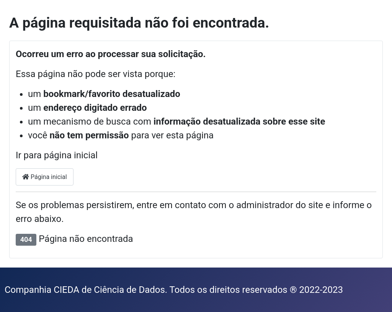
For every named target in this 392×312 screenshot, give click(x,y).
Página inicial (44, 177)
